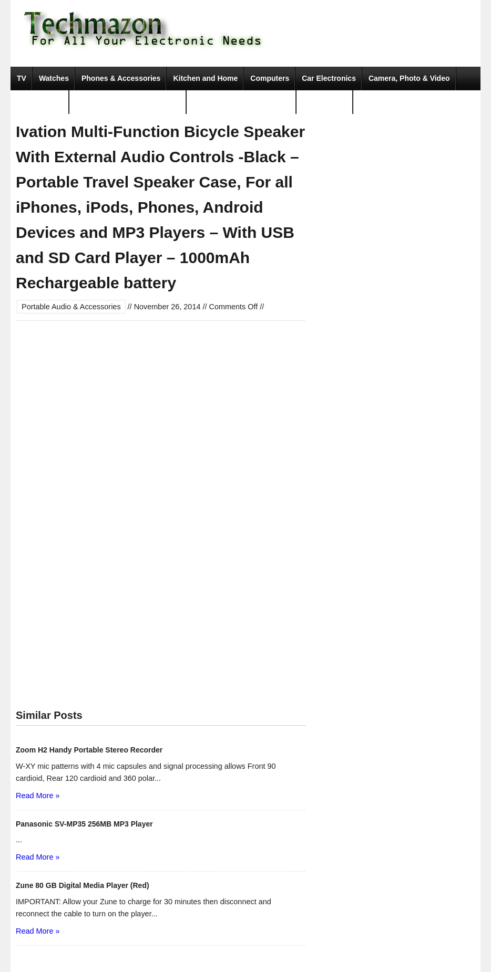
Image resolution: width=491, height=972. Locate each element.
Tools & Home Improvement (241, 102)
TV (21, 78)
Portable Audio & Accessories (128, 102)
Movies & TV (324, 102)
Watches (54, 78)
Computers (269, 78)
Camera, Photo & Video (409, 78)
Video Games (40, 102)
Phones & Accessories (120, 78)
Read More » (37, 795)
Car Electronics (329, 78)
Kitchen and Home (205, 78)
